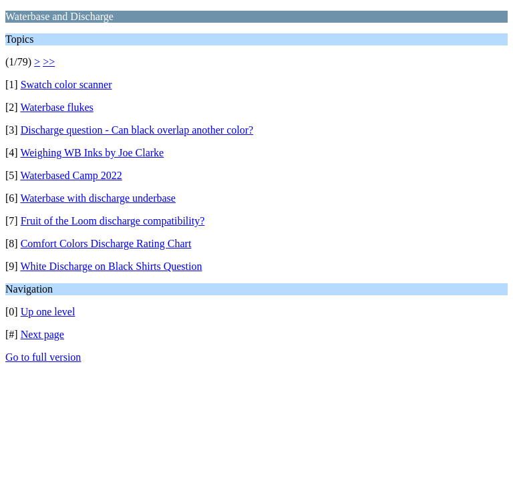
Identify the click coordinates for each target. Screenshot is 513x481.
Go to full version (43, 357)
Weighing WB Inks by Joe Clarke (92, 152)
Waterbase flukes (56, 107)
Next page (42, 334)
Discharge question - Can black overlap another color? (137, 130)
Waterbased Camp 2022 (71, 175)
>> (49, 61)
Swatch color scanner (66, 84)
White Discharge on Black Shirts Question (111, 266)
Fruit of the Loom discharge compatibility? (113, 220)
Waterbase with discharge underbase (98, 198)
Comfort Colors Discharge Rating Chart (106, 243)
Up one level (48, 311)
